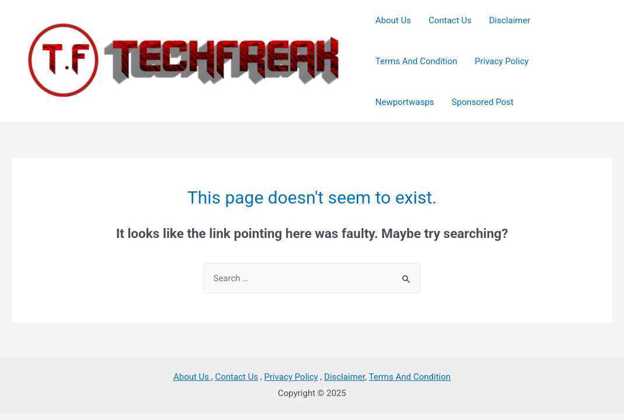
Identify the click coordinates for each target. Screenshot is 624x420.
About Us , (193, 377)
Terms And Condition (410, 377)
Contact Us (237, 377)
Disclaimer (344, 377)
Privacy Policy (291, 377)
